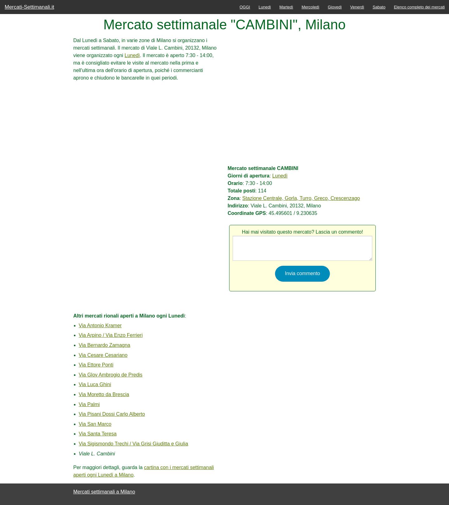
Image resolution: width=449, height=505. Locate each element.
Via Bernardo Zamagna (104, 345)
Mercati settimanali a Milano (104, 491)
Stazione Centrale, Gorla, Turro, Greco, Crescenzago (301, 198)
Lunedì (264, 7)
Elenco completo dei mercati (419, 7)
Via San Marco (95, 424)
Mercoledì (310, 7)
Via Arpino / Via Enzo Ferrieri (111, 335)
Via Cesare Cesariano (103, 355)
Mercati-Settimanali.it (29, 7)
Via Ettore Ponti (96, 364)
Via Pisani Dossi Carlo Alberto (112, 414)
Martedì (286, 7)
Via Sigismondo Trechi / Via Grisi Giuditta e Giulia (133, 443)
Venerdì (357, 7)
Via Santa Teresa (98, 433)
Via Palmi (89, 404)
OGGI (244, 7)
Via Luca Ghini (95, 384)
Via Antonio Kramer (100, 325)
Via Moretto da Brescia (104, 394)
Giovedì (335, 7)
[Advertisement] (146, 125)
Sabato (379, 7)
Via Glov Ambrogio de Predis (110, 374)
